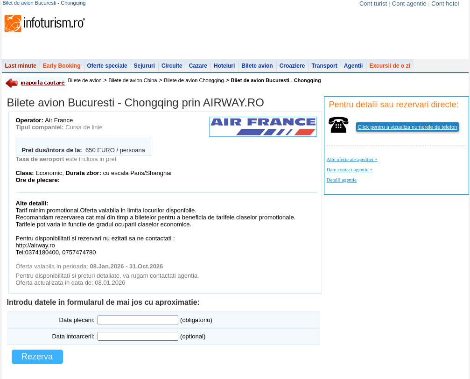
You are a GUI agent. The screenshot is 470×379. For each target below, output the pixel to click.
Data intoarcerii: (73, 336)
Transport (324, 66)
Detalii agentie (342, 179)
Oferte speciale (107, 66)
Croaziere (292, 66)
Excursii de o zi (389, 66)
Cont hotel (445, 3)
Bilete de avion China (133, 80)
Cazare (198, 66)
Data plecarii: (77, 319)
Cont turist (373, 3)
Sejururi (144, 66)
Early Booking (62, 66)
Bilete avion (257, 66)
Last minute (20, 66)
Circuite (171, 66)
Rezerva (37, 356)
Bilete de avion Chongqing (194, 80)
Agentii (353, 66)
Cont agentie (409, 3)
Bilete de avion (85, 80)
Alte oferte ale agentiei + (352, 159)
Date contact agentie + (350, 169)
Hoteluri (224, 66)
